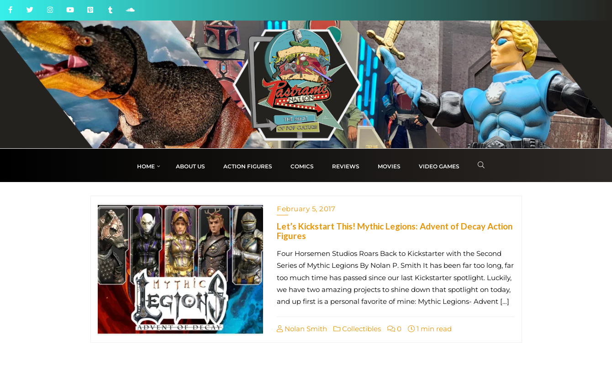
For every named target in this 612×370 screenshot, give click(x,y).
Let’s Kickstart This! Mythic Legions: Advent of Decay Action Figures (394, 231)
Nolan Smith (302, 328)
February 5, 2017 (306, 208)
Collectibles (357, 328)
